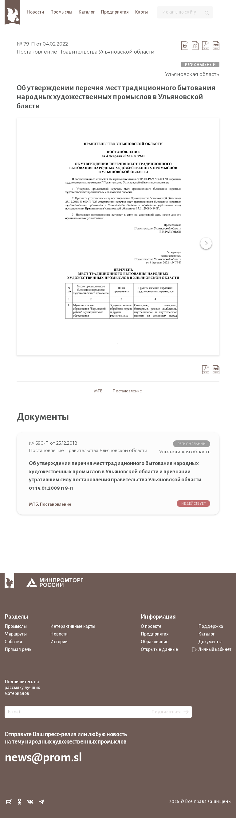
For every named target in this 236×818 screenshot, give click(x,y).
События (13, 641)
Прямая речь (18, 649)
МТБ (98, 391)
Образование (154, 641)
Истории (59, 641)
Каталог (86, 12)
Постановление (127, 391)
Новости (35, 12)
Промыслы (61, 12)
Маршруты (16, 634)
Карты (141, 12)
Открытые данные (159, 649)
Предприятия (115, 12)
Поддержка (210, 626)
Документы (210, 641)
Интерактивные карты (72, 626)
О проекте (151, 626)
